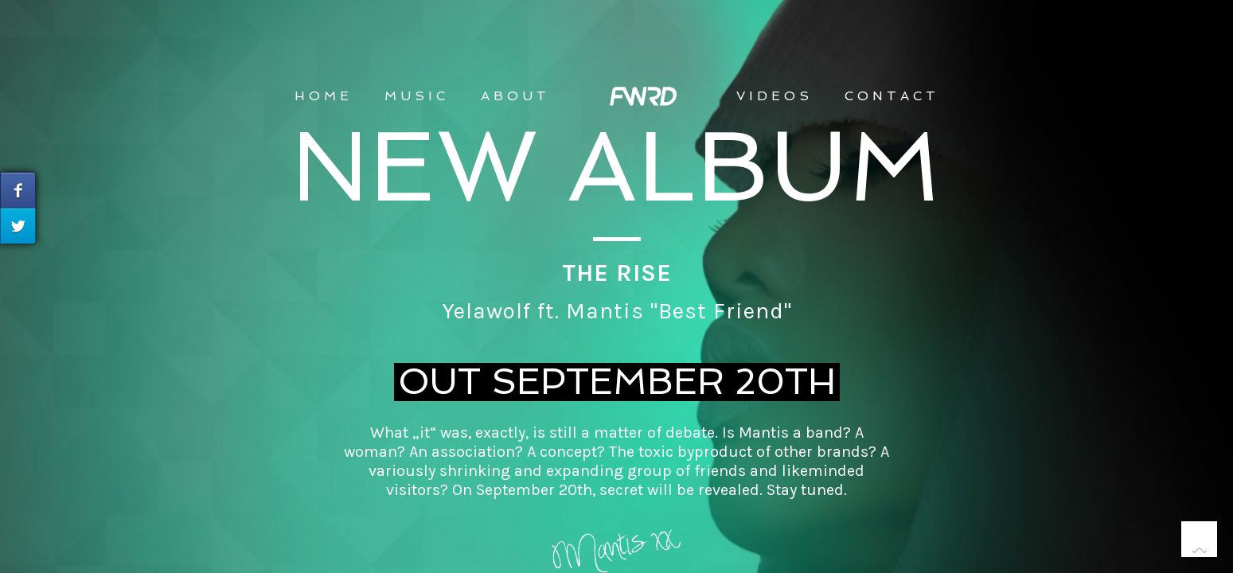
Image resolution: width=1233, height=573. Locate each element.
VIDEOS (774, 95)
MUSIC (416, 95)
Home (324, 95)
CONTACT (892, 95)
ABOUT (515, 95)
